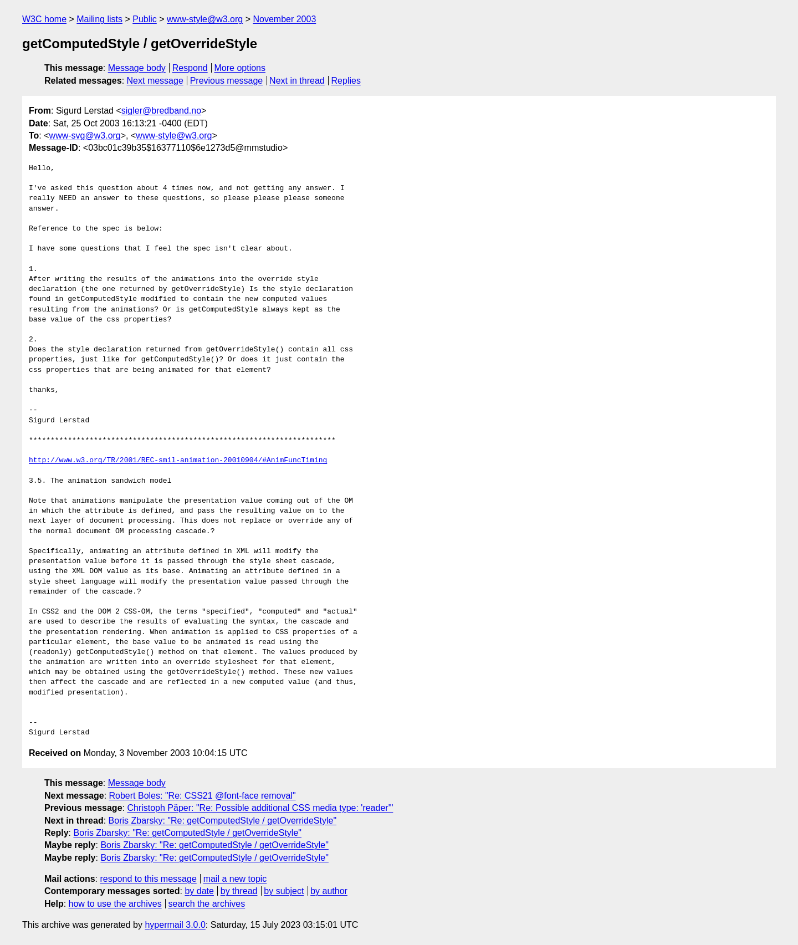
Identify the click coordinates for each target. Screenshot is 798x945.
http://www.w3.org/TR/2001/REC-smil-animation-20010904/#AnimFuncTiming (178, 461)
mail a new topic (235, 878)
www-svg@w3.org (85, 135)
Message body (137, 68)
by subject (284, 891)
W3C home (44, 19)
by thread (239, 891)
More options (240, 68)
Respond (190, 68)
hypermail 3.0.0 (175, 924)
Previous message (226, 80)
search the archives (206, 903)
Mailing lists (99, 19)
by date (199, 891)
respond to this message (148, 878)
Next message (155, 80)
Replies (346, 80)
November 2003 (284, 19)
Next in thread (297, 80)
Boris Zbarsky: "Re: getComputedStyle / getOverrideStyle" (223, 820)
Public (144, 19)
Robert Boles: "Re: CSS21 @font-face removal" (202, 795)
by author (328, 891)
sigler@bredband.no (161, 110)
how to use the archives (115, 903)
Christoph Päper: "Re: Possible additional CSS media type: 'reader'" (260, 808)
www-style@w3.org (205, 19)
